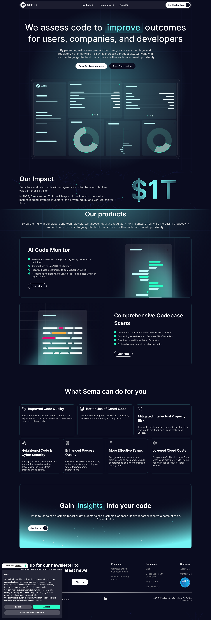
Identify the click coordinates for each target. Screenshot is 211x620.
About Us (124, 5)
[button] (88, 5)
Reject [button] (18, 607)
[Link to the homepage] (49, 5)
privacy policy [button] (23, 582)
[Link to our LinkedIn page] (105, 599)
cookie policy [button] (41, 587)
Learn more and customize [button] (32, 613)
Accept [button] (46, 607)
